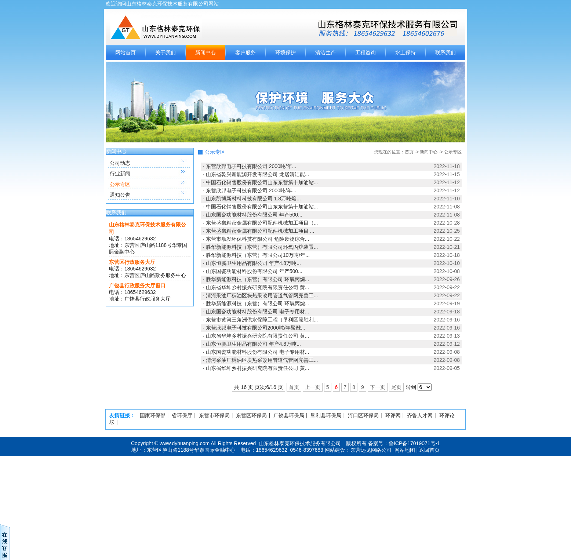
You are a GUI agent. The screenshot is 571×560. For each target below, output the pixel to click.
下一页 (377, 387)
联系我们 (445, 52)
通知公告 (120, 195)
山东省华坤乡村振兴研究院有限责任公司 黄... (257, 287)
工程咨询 (365, 52)
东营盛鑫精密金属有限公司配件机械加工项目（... (262, 223)
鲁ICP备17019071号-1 (414, 443)
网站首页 (125, 52)
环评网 (393, 415)
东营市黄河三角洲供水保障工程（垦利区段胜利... (262, 320)
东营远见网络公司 (371, 450)
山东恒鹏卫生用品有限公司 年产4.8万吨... (253, 263)
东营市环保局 (214, 415)
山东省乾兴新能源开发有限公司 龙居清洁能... (257, 174)
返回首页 (429, 450)
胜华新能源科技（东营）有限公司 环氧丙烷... (257, 279)
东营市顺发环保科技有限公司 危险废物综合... (257, 239)
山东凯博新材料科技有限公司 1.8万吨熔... (253, 198)
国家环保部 (153, 415)
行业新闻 (120, 174)
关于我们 (165, 52)
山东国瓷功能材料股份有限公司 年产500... (254, 215)
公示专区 (120, 184)
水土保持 (405, 52)
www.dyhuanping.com (185, 443)
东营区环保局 (251, 415)
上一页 (312, 387)
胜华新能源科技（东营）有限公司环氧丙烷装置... (262, 247)
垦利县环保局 (325, 415)
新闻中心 (205, 52)
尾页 (396, 387)
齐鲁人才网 (420, 415)
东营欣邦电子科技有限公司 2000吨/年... (251, 166)
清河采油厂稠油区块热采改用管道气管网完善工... (262, 295)
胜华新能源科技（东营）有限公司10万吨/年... (258, 255)
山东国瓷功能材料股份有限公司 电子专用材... (257, 311)
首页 (409, 151)
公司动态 (120, 163)
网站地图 (404, 450)
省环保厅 (182, 415)
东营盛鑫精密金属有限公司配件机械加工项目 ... (260, 231)
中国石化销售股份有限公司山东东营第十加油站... (262, 182)
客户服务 (245, 52)
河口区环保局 (363, 415)
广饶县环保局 (288, 415)
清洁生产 (325, 52)
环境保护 (285, 52)
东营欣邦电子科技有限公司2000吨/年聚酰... (255, 328)
